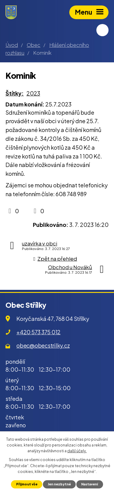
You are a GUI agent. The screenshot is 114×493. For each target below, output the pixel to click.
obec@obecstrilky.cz (43, 345)
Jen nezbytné (59, 484)
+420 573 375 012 (38, 331)
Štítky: (14, 93)
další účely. (77, 451)
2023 (33, 93)
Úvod (11, 45)
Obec (33, 45)
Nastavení (89, 484)
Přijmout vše (26, 484)
